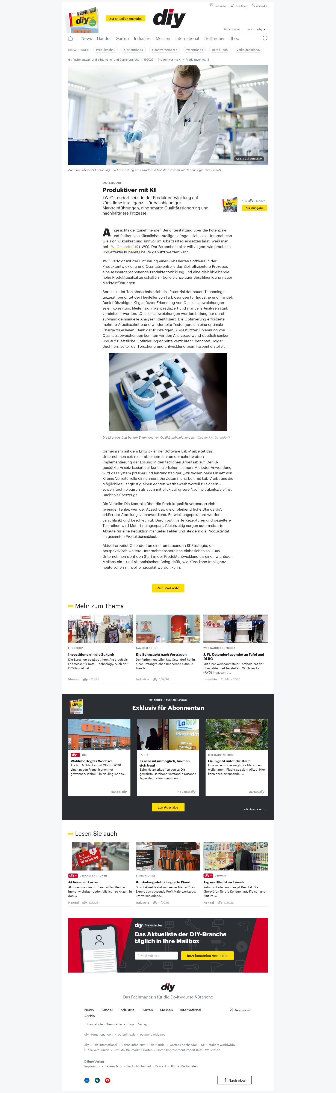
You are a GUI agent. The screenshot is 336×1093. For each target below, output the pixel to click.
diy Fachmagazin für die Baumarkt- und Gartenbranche (103, 59)
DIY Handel (157, 1044)
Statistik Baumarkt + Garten (133, 1050)
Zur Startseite (168, 588)
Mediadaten (189, 1066)
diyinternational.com (99, 1034)
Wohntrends (194, 49)
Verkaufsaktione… (249, 49)
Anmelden (259, 6)
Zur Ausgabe (254, 208)
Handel (107, 1010)
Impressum (92, 1066)
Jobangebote (93, 1024)
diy (86, 1044)
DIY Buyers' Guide (96, 1050)
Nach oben (234, 1080)
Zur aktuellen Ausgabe (125, 18)
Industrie (127, 1010)
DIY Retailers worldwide (218, 1044)
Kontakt (160, 1066)
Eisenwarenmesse (164, 49)
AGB (173, 1066)
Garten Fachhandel (183, 1044)
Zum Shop (238, 6)
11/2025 (148, 59)
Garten (147, 1010)
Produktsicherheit (138, 1066)
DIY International (105, 1044)
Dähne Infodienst (133, 1044)
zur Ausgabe (168, 807)
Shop (130, 1024)
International (190, 1010)
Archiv (89, 1016)
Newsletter (217, 6)
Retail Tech (220, 49)
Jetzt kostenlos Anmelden (207, 955)
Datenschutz (113, 1066)
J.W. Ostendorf (121, 246)
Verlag (142, 1024)
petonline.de (127, 1034)
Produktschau (105, 49)
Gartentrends (133, 49)
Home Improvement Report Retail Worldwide (188, 1050)
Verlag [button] (259, 29)
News (89, 1010)
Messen (166, 1010)
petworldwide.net (152, 1034)
